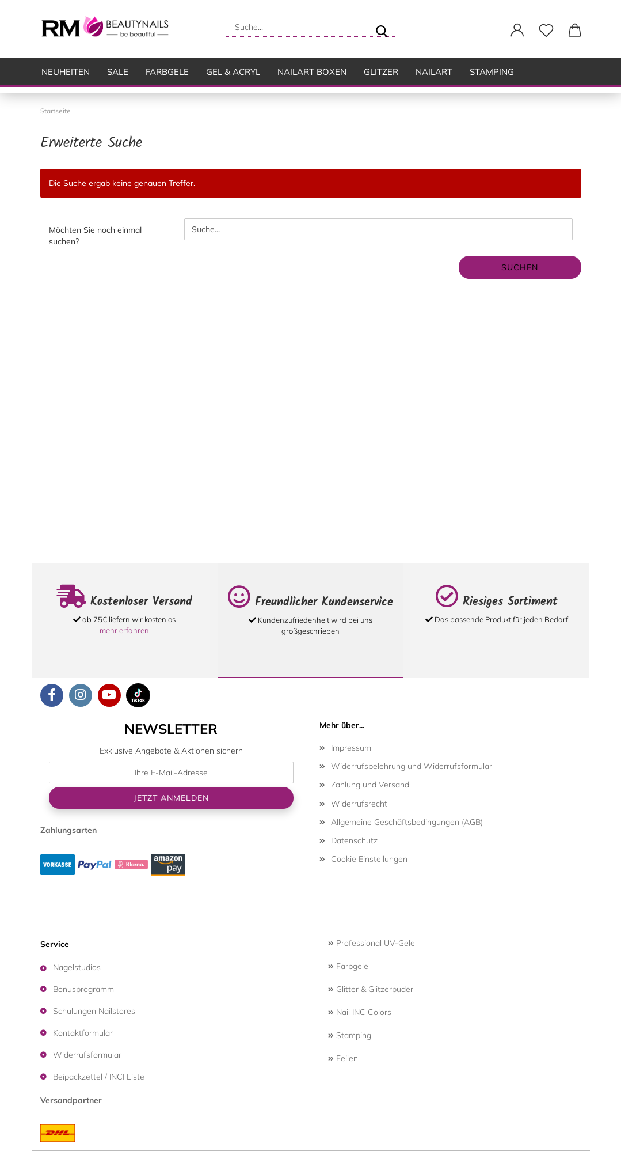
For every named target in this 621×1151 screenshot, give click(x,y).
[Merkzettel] (546, 30)
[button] (517, 30)
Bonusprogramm (83, 989)
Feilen (343, 1058)
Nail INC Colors (359, 1012)
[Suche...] (381, 27)
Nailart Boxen (311, 71)
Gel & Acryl (233, 71)
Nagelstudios (77, 967)
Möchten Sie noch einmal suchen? (95, 236)
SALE (117, 71)
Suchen (519, 267)
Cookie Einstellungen (369, 859)
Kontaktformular (83, 1033)
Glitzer (381, 71)
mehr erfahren (124, 630)
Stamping (492, 71)
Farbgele (167, 71)
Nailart (434, 71)
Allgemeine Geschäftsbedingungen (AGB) (407, 822)
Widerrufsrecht (359, 803)
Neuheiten (65, 71)
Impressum (351, 748)
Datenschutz (354, 840)
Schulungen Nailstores (94, 1011)
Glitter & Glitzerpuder (370, 989)
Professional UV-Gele (371, 943)
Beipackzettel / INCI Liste (98, 1077)
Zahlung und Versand (370, 784)
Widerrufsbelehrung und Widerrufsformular (411, 766)
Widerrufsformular (87, 1055)
